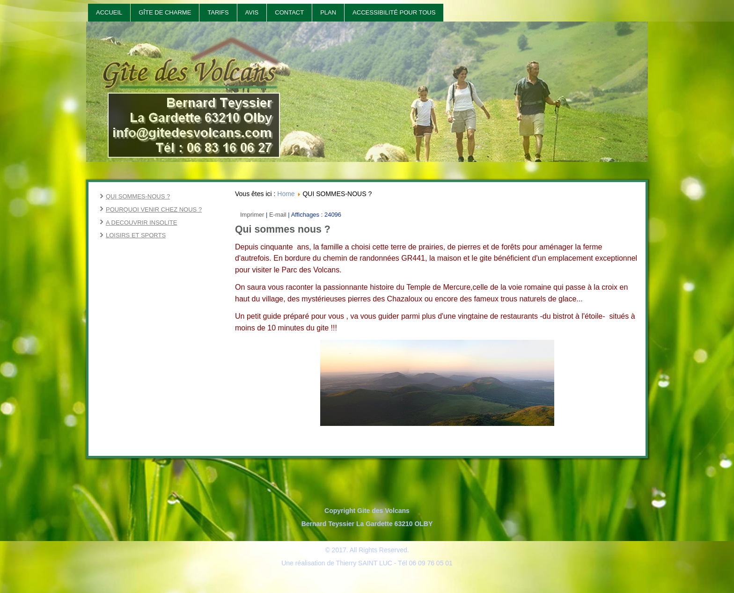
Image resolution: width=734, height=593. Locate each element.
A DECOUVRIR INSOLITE (141, 222)
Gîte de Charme (165, 12)
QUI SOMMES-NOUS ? (138, 196)
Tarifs (217, 12)
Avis (252, 12)
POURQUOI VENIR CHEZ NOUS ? (154, 209)
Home (285, 194)
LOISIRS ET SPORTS (136, 235)
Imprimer (253, 214)
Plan (328, 12)
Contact (289, 12)
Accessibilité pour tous (393, 12)
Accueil (109, 12)
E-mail (278, 214)
